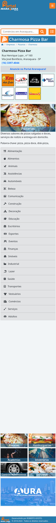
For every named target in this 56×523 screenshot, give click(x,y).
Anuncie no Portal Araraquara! (28, 69)
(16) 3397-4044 (10, 62)
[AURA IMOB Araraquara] (28, 491)
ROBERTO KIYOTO (34, 518)
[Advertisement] (28, 18)
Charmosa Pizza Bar (16, 51)
